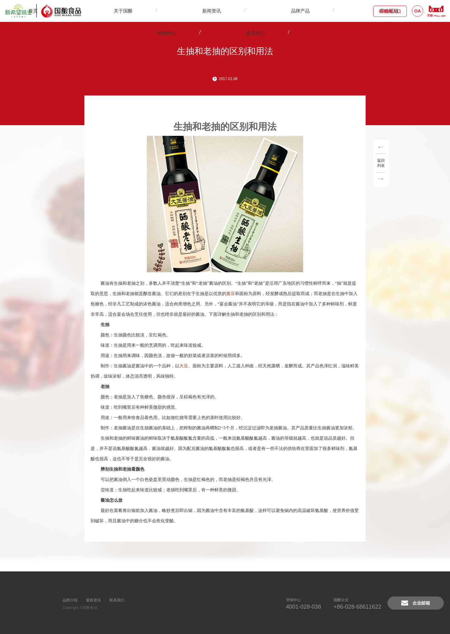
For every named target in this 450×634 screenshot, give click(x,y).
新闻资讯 (180, 10)
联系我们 (305, 10)
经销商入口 (390, 11)
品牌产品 (212, 10)
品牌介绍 (70, 600)
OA (417, 10)
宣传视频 (243, 10)
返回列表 (381, 162)
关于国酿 (149, 10)
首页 (117, 10)
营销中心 (274, 10)
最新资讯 (93, 600)
